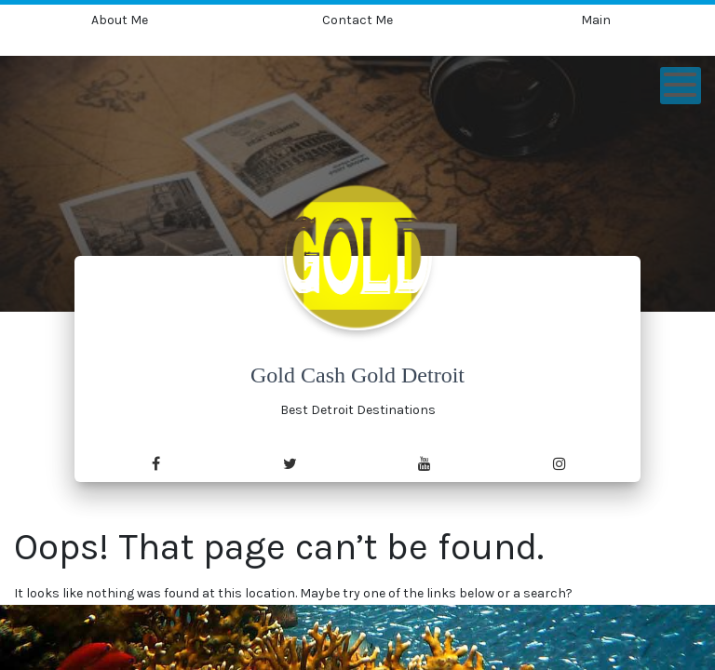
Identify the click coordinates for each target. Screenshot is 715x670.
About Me (119, 20)
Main (596, 20)
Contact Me (357, 20)
